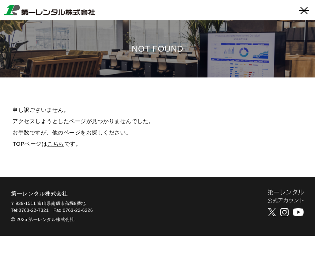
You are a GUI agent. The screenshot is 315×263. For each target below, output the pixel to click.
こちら (55, 144)
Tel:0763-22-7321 (30, 210)
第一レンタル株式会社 (39, 193)
